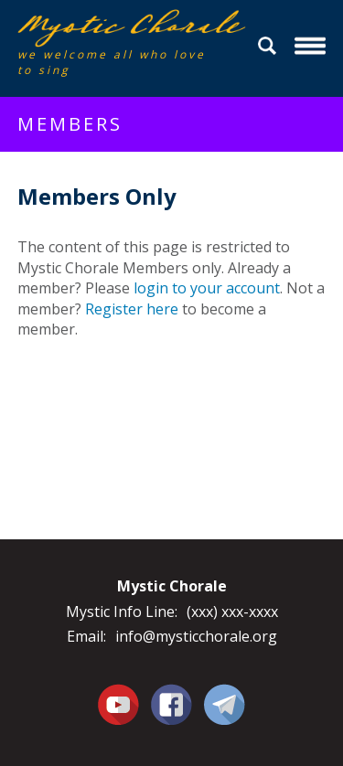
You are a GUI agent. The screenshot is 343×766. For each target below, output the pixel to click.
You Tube (119, 704)
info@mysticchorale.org (196, 636)
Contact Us (224, 704)
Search (269, 46)
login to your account (207, 288)
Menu (313, 46)
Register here (131, 309)
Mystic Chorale (122, 28)
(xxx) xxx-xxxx (232, 611)
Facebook (171, 694)
